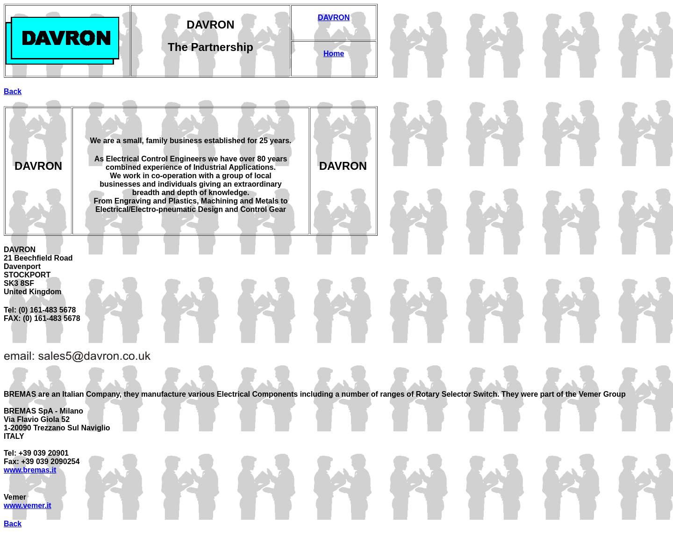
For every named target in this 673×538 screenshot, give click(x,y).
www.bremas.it (30, 470)
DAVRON (334, 18)
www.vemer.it (27, 505)
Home (333, 54)
